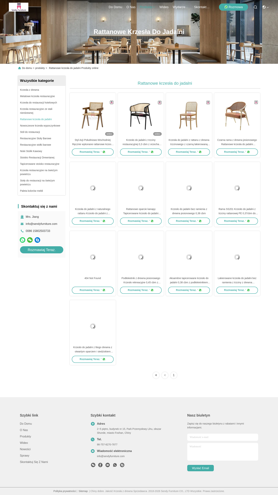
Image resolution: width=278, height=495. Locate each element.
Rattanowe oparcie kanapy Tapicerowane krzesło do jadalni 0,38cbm (140, 213)
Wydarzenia (181, 7)
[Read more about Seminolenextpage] (156, 375)
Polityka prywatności (64, 491)
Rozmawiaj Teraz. (41, 250)
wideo (163, 7)
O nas (130, 7)
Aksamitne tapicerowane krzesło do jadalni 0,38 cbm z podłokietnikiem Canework (188, 282)
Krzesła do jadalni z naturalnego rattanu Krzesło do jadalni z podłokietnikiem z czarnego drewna (92, 213)
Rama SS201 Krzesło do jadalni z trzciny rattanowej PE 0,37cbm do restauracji (237, 213)
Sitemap (83, 491)
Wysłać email (200, 468)
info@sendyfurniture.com (41, 223)
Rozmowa (233, 7)
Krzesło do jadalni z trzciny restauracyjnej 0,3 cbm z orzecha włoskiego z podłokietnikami (141, 144)
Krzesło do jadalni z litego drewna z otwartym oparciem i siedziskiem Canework (92, 351)
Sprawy (24, 455)
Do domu (115, 7)
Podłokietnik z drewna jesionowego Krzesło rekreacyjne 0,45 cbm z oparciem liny (140, 282)
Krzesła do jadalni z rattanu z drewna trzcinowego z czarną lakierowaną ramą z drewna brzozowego (189, 144)
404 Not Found (92, 278)
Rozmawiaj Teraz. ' (93, 152)
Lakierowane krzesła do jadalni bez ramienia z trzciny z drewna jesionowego (237, 282)
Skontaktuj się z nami (202, 7)
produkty (147, 7)
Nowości (25, 449)
